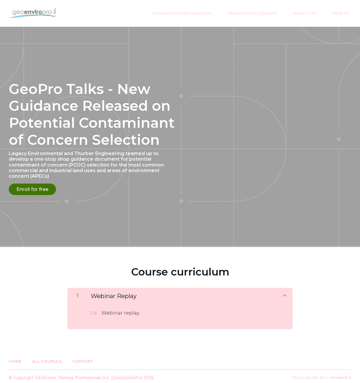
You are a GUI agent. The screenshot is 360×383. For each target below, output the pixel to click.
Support (82, 359)
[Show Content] (284, 292)
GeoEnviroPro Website (200, 13)
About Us (313, 13)
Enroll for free (32, 189)
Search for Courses (266, 13)
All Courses (47, 359)
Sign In (343, 13)
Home (15, 359)
